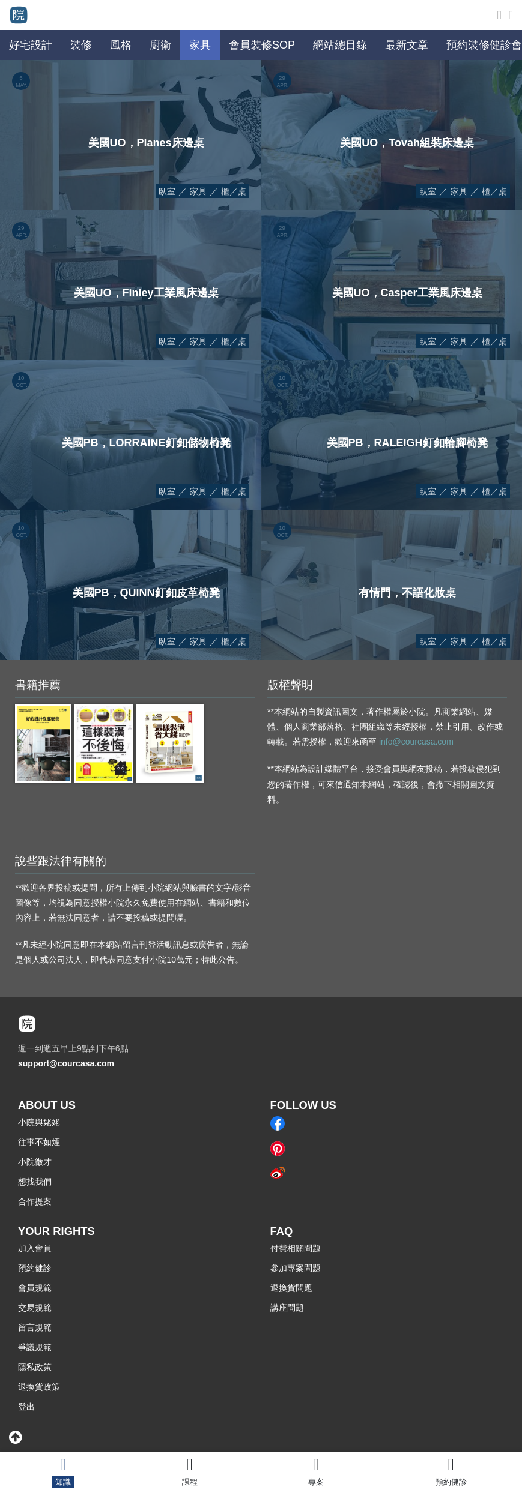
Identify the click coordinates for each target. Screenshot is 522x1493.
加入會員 (35, 1248)
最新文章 (406, 45)
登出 (26, 1406)
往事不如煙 (39, 1142)
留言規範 (35, 1327)
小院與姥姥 (39, 1122)
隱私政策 (35, 1367)
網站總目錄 (340, 45)
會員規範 (35, 1288)
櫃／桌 (233, 191)
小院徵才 (35, 1162)
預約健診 (35, 1268)
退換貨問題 (291, 1288)
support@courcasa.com (66, 1063)
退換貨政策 (39, 1387)
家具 (198, 191)
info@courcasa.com (416, 741)
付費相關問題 (295, 1248)
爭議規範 (35, 1347)
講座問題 (287, 1307)
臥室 (167, 191)
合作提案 (35, 1201)
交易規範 (35, 1307)
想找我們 (35, 1181)
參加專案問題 (295, 1268)
